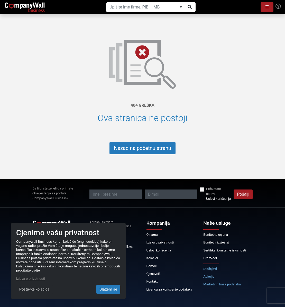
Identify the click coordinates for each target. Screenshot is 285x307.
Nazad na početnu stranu (142, 148)
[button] (267, 7)
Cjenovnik (153, 274)
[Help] (278, 6)
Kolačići (152, 258)
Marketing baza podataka (222, 284)
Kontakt (152, 281)
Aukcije (208, 276)
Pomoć (151, 266)
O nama (152, 235)
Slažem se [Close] (108, 289)
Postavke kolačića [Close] (34, 289)
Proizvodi (210, 258)
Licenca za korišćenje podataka (169, 289)
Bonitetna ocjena (215, 235)
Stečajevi (210, 269)
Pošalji (243, 194)
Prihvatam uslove (213, 191)
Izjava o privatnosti (160, 242)
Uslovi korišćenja (218, 199)
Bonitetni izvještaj (216, 242)
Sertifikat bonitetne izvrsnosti (224, 250)
